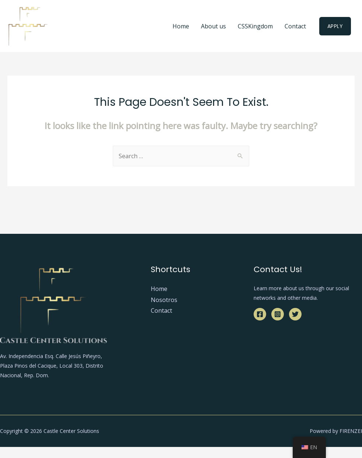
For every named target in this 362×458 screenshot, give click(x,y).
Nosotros (164, 300)
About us (213, 26)
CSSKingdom (255, 26)
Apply (335, 26)
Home (181, 26)
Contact (295, 26)
